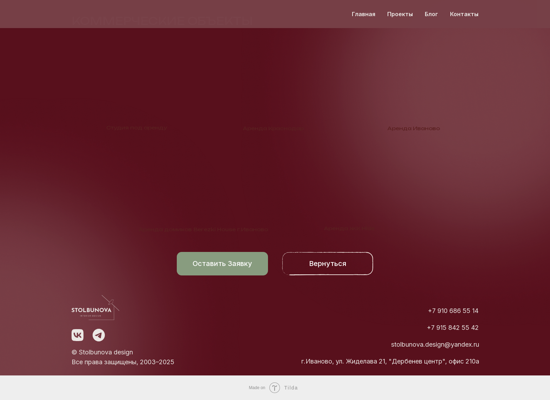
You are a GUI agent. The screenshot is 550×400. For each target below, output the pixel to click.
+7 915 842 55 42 (453, 327)
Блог (431, 14)
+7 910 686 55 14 (453, 310)
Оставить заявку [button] (222, 263)
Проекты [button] (400, 14)
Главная (363, 14)
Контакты (464, 14)
